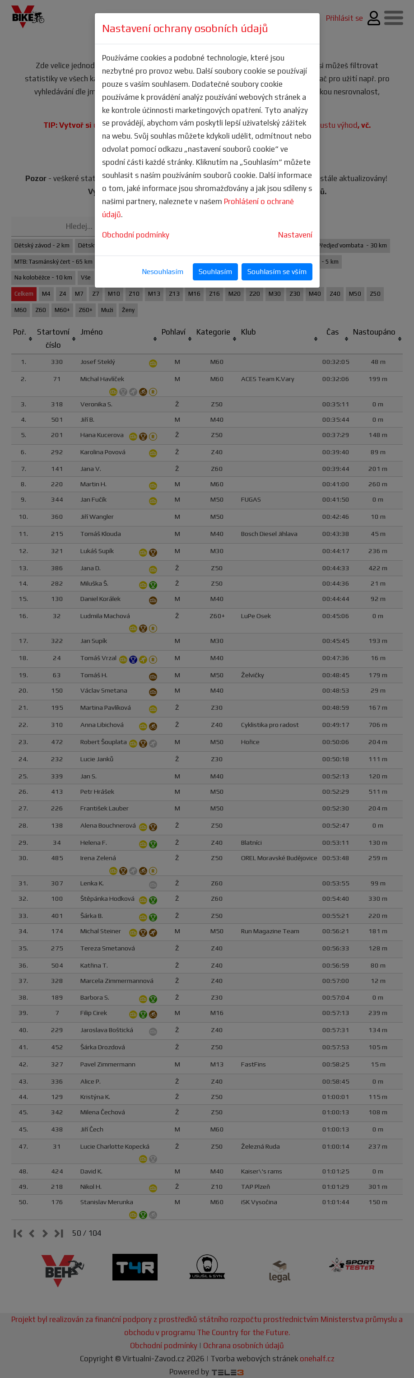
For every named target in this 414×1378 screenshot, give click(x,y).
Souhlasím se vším (277, 271)
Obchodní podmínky (135, 234)
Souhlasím (215, 271)
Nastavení (295, 234)
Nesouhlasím (162, 271)
